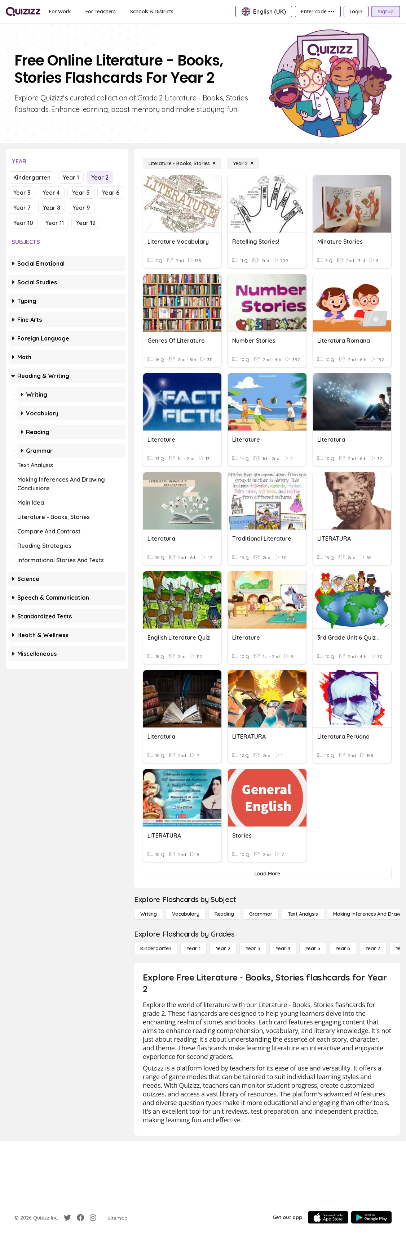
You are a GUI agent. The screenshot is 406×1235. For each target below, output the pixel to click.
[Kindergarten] (155, 948)
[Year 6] (342, 948)
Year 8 (51, 207)
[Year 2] (243, 163)
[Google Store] (371, 1217)
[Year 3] (252, 948)
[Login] (356, 11)
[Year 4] (282, 948)
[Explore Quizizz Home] (23, 11)
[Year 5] (312, 948)
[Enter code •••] (317, 11)
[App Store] (328, 1217)
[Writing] (148, 914)
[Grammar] (261, 914)
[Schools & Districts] (151, 11)
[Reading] (224, 914)
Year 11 (54, 222)
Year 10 (23, 222)
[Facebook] (80, 1217)
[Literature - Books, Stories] (182, 163)
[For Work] (60, 11)
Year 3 (21, 192)
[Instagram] (93, 1217)
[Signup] (385, 11)
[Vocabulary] (186, 914)
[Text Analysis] (303, 914)
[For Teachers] (101, 11)
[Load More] (267, 873)
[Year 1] (193, 948)
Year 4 (51, 192)
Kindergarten (31, 177)
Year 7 (22, 207)
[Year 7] (372, 948)
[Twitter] (67, 1217)
